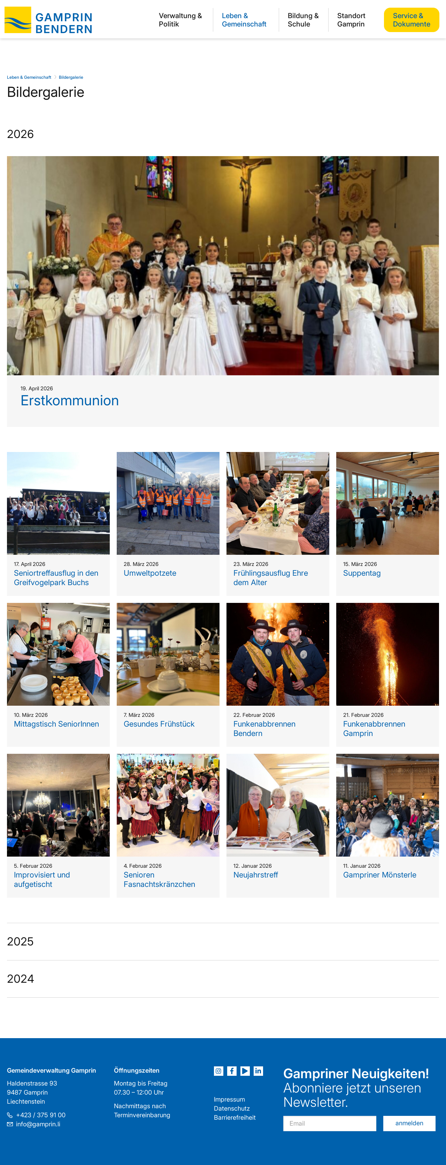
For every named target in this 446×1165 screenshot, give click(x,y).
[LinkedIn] (258, 1071)
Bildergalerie (71, 77)
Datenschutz (232, 1108)
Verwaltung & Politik (180, 20)
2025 (20, 941)
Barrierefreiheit (235, 1117)
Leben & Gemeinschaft (244, 20)
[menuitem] (181, 20)
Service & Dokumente (411, 20)
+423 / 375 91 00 (41, 1115)
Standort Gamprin (351, 20)
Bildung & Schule (303, 20)
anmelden (409, 1123)
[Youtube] (245, 1071)
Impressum (229, 1099)
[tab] (223, 519)
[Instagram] (218, 1071)
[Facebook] (232, 1071)
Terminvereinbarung (142, 1115)
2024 (20, 979)
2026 (20, 134)
